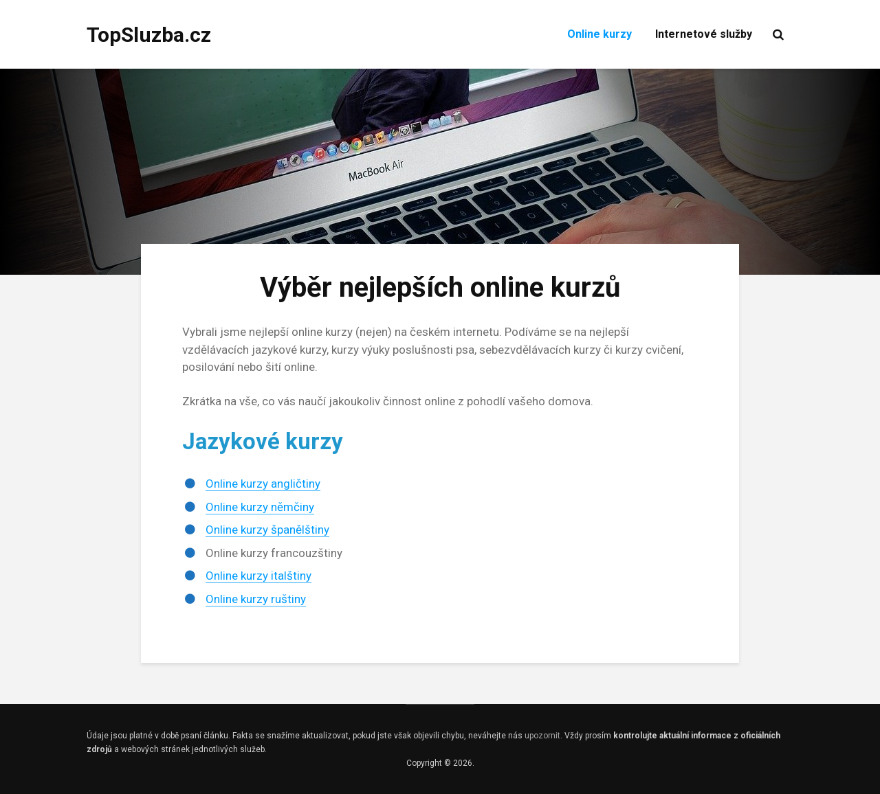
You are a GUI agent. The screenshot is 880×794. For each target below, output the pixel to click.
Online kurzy (599, 34)
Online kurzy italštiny (258, 575)
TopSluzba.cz (149, 35)
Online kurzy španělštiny (267, 529)
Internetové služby (703, 34)
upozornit (542, 735)
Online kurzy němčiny (260, 507)
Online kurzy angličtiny (263, 483)
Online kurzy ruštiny (256, 599)
